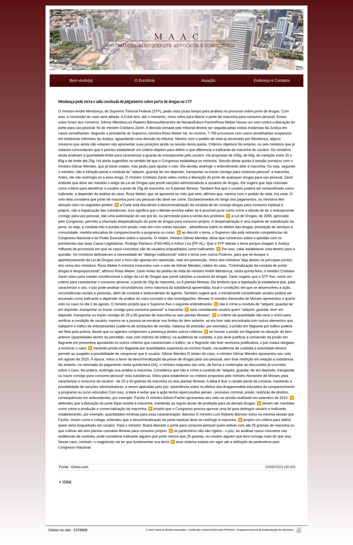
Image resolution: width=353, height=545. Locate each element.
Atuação (208, 80)
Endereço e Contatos (272, 80)
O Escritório (145, 80)
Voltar (66, 481)
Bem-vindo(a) (81, 80)
